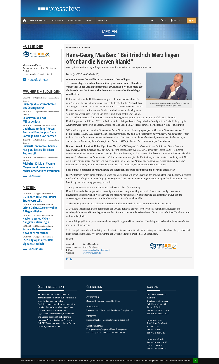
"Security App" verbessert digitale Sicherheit (38, 242)
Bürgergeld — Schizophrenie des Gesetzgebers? (39, 106)
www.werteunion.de (92, 253)
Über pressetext (93, 329)
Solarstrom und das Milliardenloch (34, 120)
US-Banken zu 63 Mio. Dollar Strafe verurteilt (39, 199)
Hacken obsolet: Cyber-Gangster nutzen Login (36, 220)
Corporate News (108, 329)
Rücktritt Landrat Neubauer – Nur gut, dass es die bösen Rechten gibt (40, 149)
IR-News (102, 20)
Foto (123, 310)
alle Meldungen (35, 175)
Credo (98, 332)
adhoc (98, 320)
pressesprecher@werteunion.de (97, 250)
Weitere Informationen (180, 360)
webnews (115, 320)
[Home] (24, 20)
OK (195, 360)
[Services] (154, 20)
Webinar (129, 310)
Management (122, 329)
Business (57, 20)
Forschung (74, 20)
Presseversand (92, 310)
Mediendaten (108, 332)
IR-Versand (104, 310)
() (191, 20)
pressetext (90, 320)
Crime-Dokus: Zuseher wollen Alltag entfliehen (40, 209)
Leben (89, 20)
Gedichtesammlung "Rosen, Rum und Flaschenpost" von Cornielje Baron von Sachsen (39, 132)
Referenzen (120, 332)
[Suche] (163, 20)
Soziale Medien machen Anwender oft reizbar (37, 231)
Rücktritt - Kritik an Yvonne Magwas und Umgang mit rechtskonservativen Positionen (41, 167)
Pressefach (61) (35, 79)
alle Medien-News (36, 248)
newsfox (106, 320)
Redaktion (115, 310)
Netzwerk (90, 332)
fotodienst (124, 320)
